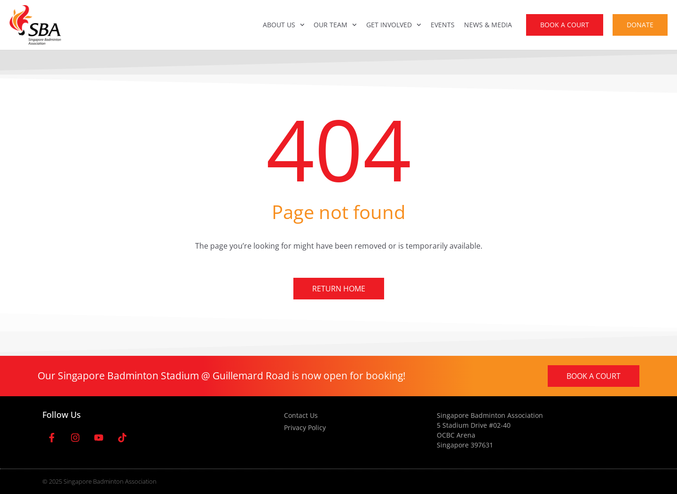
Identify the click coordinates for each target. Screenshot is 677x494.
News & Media (488, 24)
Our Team (335, 25)
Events (443, 24)
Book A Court (564, 24)
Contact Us (301, 415)
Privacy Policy (305, 427)
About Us (284, 25)
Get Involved (393, 25)
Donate (640, 24)
